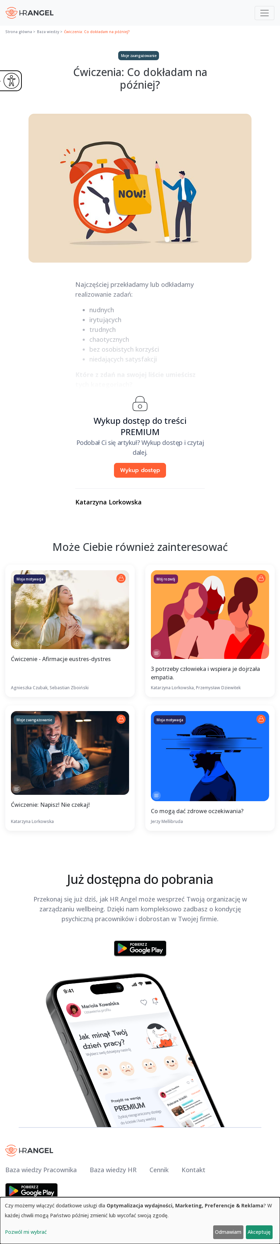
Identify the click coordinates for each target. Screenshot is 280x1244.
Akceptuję (259, 1232)
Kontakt (193, 1170)
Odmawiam (228, 1232)
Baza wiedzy (48, 31)
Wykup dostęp (140, 470)
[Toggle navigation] (264, 13)
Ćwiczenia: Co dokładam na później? (97, 31)
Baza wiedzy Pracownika (41, 1170)
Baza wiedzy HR (113, 1170)
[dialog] (140, 1220)
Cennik (158, 1170)
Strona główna (18, 31)
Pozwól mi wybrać (26, 1232)
